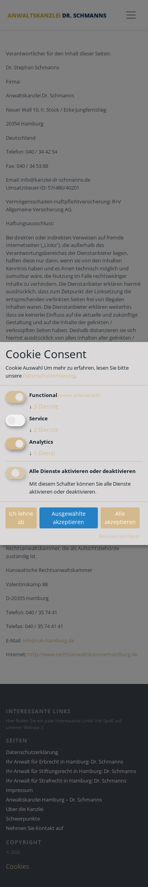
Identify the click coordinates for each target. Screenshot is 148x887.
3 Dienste (43, 406)
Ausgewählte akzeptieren (69, 518)
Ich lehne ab (21, 518)
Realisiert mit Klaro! (119, 536)
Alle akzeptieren (120, 518)
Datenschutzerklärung (49, 375)
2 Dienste (43, 429)
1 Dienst (42, 453)
